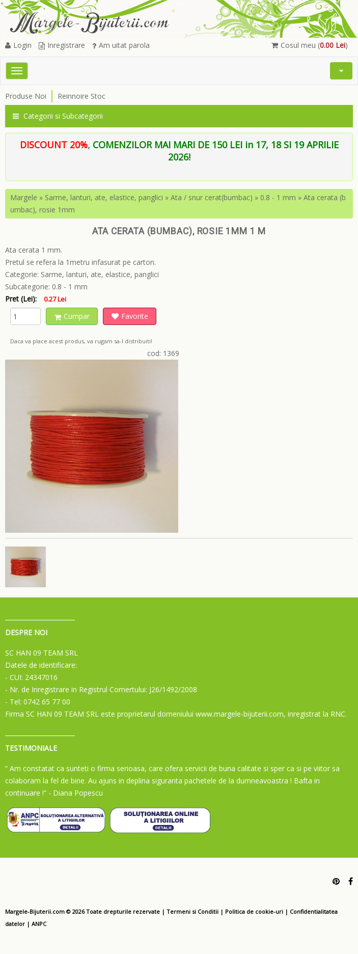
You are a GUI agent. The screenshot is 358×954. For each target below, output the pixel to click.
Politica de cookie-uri (254, 911)
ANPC (39, 924)
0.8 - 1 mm (278, 197)
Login (18, 45)
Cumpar (72, 316)
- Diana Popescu (75, 793)
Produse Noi (25, 96)
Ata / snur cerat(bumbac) (212, 197)
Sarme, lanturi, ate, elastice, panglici (104, 197)
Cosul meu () (309, 45)
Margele (23, 197)
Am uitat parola (121, 45)
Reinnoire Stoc (81, 96)
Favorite (130, 316)
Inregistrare (62, 45)
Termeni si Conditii (192, 911)
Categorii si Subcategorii (58, 116)
